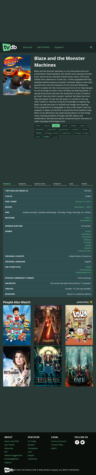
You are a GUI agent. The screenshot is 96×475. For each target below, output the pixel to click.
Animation (86, 237)
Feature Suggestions (13, 455)
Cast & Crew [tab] (39, 183)
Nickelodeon (85, 220)
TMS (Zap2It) (85, 269)
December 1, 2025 (82, 207)
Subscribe (8, 448)
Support (59, 47)
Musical (87, 248)
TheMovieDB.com (83, 272)
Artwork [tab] (57, 183)
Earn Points (43, 47)
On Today (32, 441)
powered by (85, 302)
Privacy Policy (57, 444)
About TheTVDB (11, 441)
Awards (31, 444)
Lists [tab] (71, 183)
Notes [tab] (84, 183)
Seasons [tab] (22, 183)
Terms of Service (58, 441)
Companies (33, 448)
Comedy (87, 242)
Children (87, 239)
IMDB (88, 267)
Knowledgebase (11, 459)
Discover (27, 47)
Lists (30, 451)
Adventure (86, 234)
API (5, 451)
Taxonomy (32, 459)
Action (88, 231)
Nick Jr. (88, 217)
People (31, 455)
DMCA (54, 448)
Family (88, 245)
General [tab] (6, 183)
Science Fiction (84, 251)
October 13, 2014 (83, 201)
